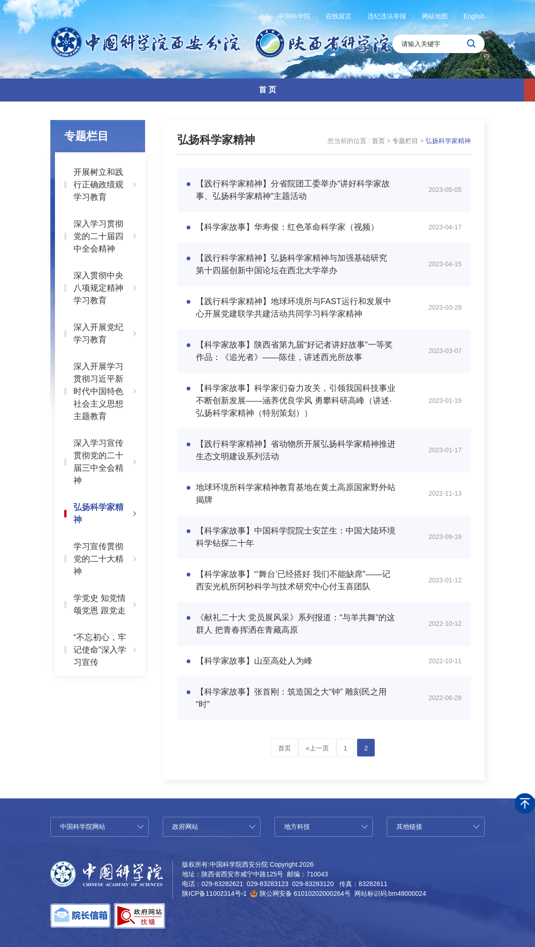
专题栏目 (405, 140)
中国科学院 (294, 16)
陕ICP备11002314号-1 (214, 893)
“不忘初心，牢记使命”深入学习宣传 (99, 650)
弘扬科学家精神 (98, 513)
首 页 (268, 89)
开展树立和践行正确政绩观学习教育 (98, 185)
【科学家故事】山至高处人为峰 (254, 660)
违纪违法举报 (386, 16)
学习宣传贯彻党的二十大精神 (98, 559)
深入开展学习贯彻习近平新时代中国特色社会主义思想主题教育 (98, 391)
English (474, 16)
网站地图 (435, 16)
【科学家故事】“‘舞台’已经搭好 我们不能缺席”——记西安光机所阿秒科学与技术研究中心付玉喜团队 (293, 580)
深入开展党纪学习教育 (98, 333)
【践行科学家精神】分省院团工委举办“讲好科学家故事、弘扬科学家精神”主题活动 (293, 190)
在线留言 (339, 16)
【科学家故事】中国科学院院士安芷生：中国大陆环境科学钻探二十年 (295, 537)
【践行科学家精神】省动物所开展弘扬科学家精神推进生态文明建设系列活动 (295, 450)
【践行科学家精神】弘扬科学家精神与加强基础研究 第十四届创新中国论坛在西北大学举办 (291, 264)
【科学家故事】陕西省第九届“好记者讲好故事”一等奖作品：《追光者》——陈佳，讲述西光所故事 (294, 351)
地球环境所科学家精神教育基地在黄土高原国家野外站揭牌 (295, 493)
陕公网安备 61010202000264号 (305, 893)
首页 (378, 140)
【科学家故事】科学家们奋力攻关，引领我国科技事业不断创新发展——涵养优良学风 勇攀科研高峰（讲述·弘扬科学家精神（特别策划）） (295, 401)
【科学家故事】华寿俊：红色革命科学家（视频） (287, 227)
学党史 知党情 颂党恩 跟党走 (99, 604)
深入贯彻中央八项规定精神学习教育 (98, 288)
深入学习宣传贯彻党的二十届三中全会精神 (98, 461)
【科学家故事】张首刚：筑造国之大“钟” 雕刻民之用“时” (291, 698)
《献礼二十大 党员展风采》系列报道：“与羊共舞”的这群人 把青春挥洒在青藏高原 (295, 624)
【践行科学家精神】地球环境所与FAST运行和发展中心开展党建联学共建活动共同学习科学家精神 (293, 307)
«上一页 (317, 748)
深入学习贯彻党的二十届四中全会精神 (98, 236)
